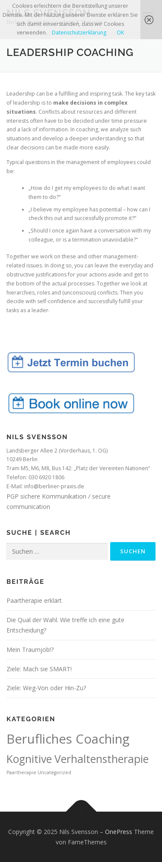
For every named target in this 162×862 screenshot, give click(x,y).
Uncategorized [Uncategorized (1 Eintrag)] (54, 772)
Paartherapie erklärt (34, 600)
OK (120, 32)
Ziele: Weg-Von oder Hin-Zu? (46, 688)
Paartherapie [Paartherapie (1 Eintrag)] (21, 772)
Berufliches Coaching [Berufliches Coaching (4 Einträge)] (68, 738)
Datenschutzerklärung (79, 32)
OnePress (118, 832)
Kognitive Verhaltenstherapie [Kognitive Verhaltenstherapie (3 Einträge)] (77, 759)
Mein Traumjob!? (30, 649)
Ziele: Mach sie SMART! (39, 669)
